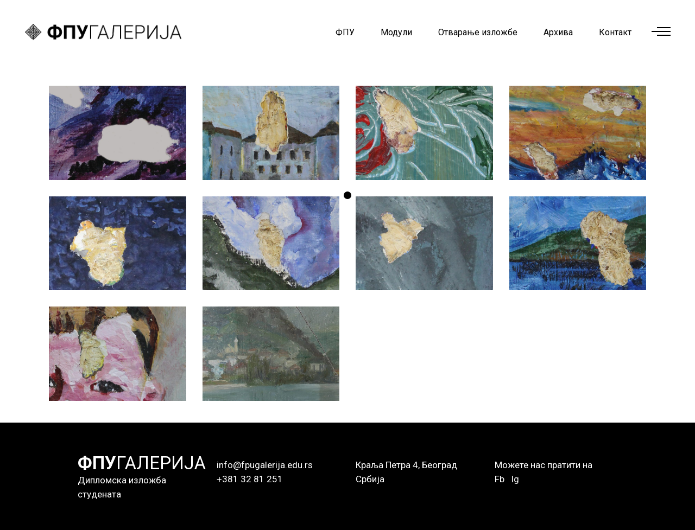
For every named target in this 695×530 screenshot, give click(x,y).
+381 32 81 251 (250, 479)
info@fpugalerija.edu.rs (265, 464)
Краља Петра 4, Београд (406, 464)
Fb (499, 479)
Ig (515, 479)
